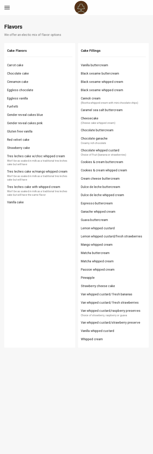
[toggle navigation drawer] (7, 8)
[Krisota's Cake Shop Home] (81, 7)
